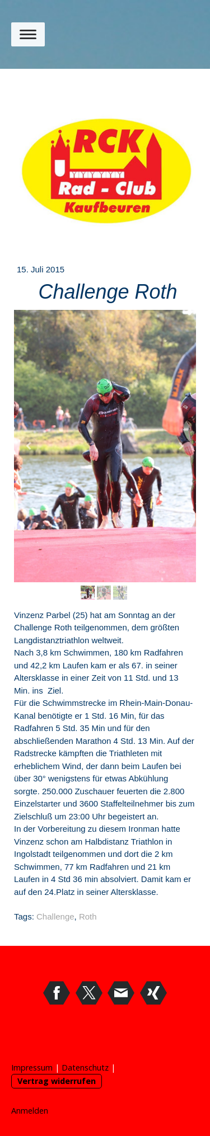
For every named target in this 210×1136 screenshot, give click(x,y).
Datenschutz (85, 1067)
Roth (88, 916)
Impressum (32, 1067)
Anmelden (29, 1110)
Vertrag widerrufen (56, 1081)
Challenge (55, 916)
